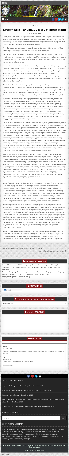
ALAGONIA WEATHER (34, 323)
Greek (7, 290)
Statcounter (4, 455)
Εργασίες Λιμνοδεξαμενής (10, 395)
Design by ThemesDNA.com (34, 450)
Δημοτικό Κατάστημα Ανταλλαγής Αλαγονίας (16, 386)
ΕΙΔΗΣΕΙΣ (35, 26)
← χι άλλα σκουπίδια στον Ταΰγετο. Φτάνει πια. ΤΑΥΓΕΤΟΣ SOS (21, 248)
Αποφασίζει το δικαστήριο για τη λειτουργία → (53, 251)
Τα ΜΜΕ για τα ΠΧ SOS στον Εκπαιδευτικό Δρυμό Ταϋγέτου (21, 406)
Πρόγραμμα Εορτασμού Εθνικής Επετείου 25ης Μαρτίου (20, 390)
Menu (5, 3)
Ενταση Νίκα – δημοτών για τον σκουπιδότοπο (34, 30)
